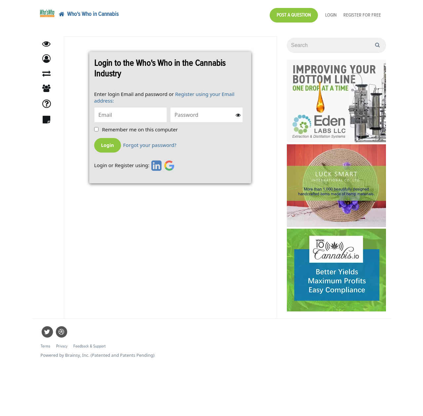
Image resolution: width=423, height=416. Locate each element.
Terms (45, 346)
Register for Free (362, 15)
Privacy (61, 346)
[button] (46, 58)
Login (331, 15)
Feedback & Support (89, 346)
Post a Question (294, 15)
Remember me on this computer (140, 129)
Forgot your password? (149, 145)
